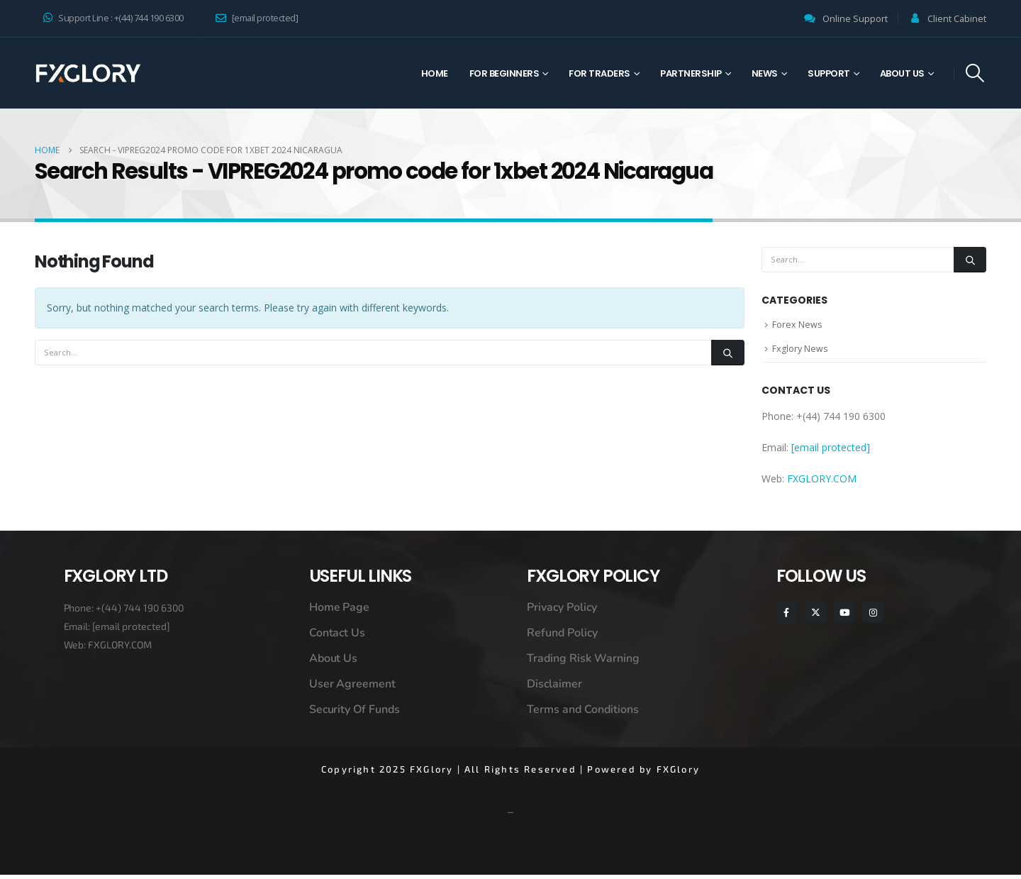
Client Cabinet (956, 19)
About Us (902, 73)
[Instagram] (872, 616)
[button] (975, 73)
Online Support (855, 19)
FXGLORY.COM (822, 483)
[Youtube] (844, 616)
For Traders (599, 73)
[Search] (727, 352)
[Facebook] (786, 616)
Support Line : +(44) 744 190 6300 (113, 18)
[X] (815, 616)
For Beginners (504, 73)
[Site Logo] (88, 73)
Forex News (797, 325)
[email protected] (131, 630)
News (765, 73)
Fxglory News (800, 351)
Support (829, 73)
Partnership (691, 73)
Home (434, 73)
